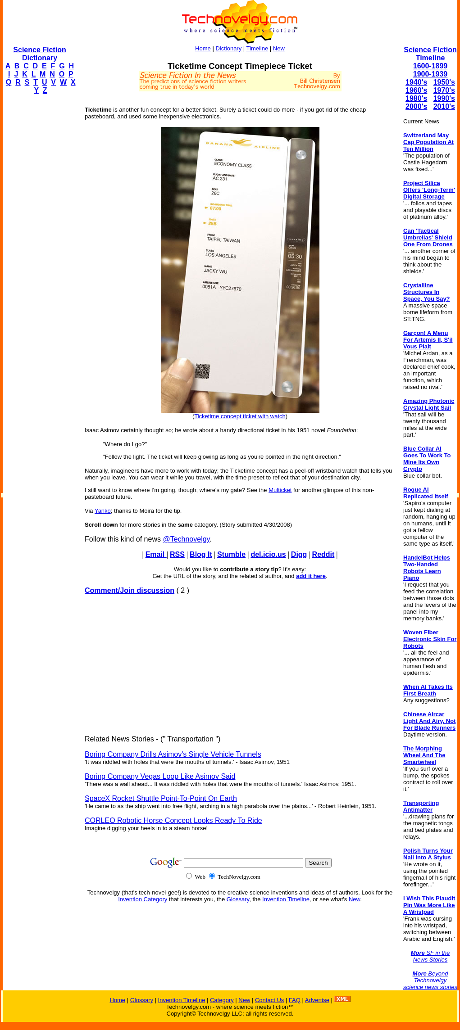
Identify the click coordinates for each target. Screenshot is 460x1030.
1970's (444, 90)
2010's (444, 106)
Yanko (103, 510)
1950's (444, 82)
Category (222, 1000)
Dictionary (228, 48)
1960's (416, 90)
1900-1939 (430, 74)
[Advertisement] (39, 237)
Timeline (257, 48)
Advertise (317, 1000)
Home (203, 48)
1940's (416, 82)
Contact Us (269, 1000)
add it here (311, 576)
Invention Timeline (286, 899)
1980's (416, 98)
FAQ (295, 1000)
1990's (444, 98)
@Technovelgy (186, 539)
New (279, 48)
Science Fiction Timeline (430, 54)
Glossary (238, 899)
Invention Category (142, 899)
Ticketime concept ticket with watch (240, 416)
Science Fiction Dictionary (39, 54)
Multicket (280, 490)
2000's (416, 106)
